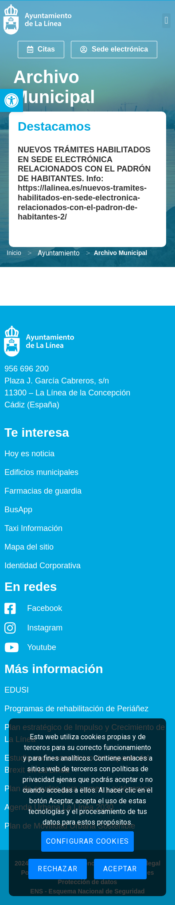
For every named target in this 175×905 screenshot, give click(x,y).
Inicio (14, 252)
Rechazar (58, 869)
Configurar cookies (87, 841)
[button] (11, 100)
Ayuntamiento (59, 253)
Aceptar (120, 869)
